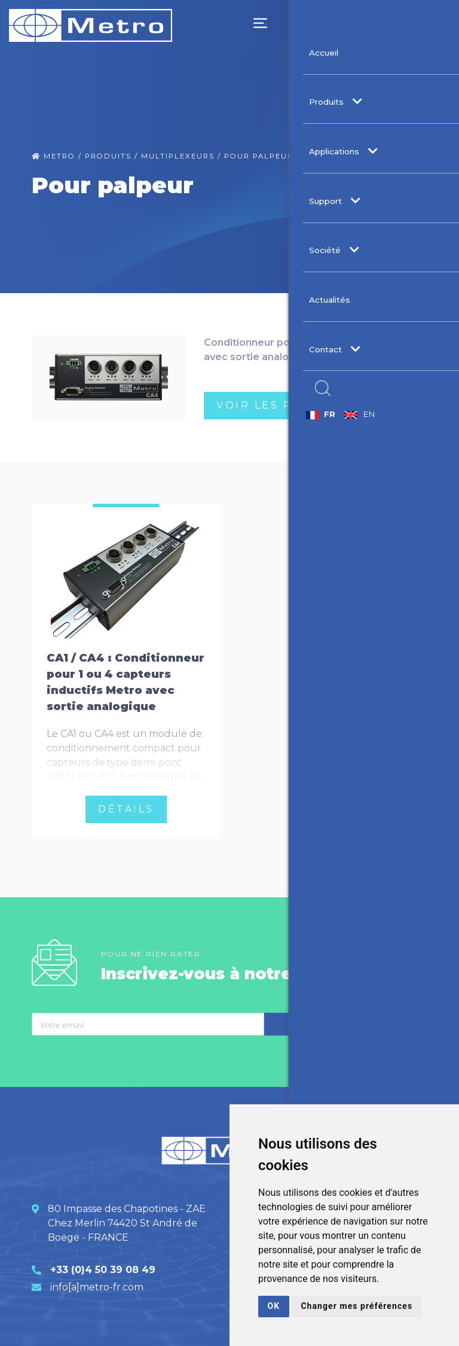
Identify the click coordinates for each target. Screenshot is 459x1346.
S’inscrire (345, 1019)
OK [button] (273, 1306)
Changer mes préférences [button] (349, 1306)
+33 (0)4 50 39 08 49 (102, 1264)
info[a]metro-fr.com (96, 1281)
